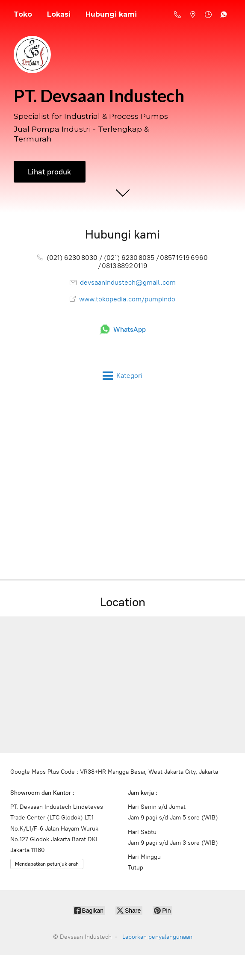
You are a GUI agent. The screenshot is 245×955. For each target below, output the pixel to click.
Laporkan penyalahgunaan (157, 936)
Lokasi (59, 14)
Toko (23, 14)
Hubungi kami (111, 14)
